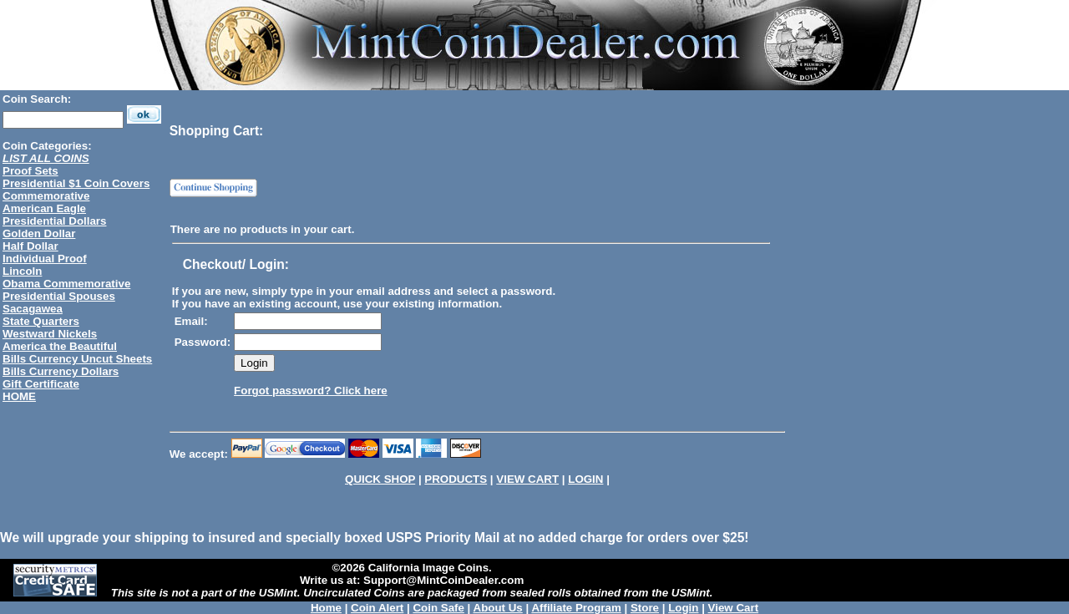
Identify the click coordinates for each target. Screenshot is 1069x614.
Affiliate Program (576, 607)
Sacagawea (33, 308)
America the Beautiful (60, 346)
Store (645, 607)
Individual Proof (45, 258)
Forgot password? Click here (311, 390)
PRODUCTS (455, 479)
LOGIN (585, 479)
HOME (19, 396)
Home (326, 607)
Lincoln (22, 271)
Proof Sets (30, 171)
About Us (498, 607)
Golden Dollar (39, 233)
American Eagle (44, 208)
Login (683, 607)
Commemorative (46, 196)
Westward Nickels (50, 333)
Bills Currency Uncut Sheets (77, 359)
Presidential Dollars (54, 221)
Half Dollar (30, 246)
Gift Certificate (41, 384)
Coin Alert (377, 607)
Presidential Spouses (59, 296)
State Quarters (41, 321)
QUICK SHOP (380, 479)
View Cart (733, 607)
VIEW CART (527, 479)
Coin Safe (438, 607)
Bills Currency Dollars (61, 371)
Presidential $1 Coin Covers (76, 183)
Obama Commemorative (66, 283)
